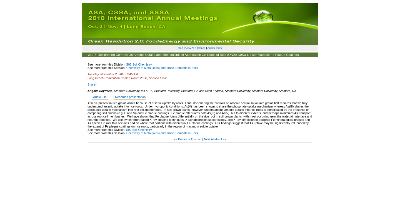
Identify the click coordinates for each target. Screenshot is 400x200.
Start (180, 47)
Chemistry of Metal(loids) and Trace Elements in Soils (162, 67)
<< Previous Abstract (188, 139)
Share (92, 84)
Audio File (100, 97)
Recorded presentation (130, 97)
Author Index (215, 47)
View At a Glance (195, 47)
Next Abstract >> (215, 139)
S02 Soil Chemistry (139, 64)
